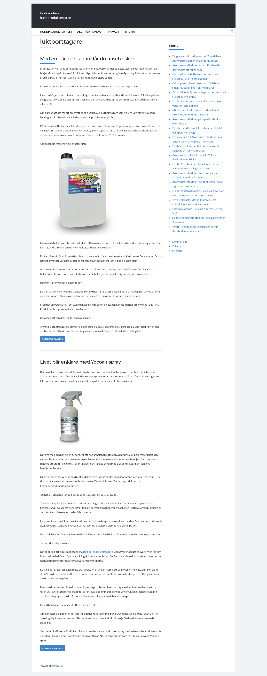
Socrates (58, 669)
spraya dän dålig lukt (125, 273)
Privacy (113, 35)
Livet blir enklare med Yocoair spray (80, 366)
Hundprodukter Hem (56, 35)
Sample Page (179, 245)
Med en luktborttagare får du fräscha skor (87, 62)
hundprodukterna (65, 15)
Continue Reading (52, 342)
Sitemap (131, 35)
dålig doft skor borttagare (97, 555)
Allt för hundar (89, 35)
